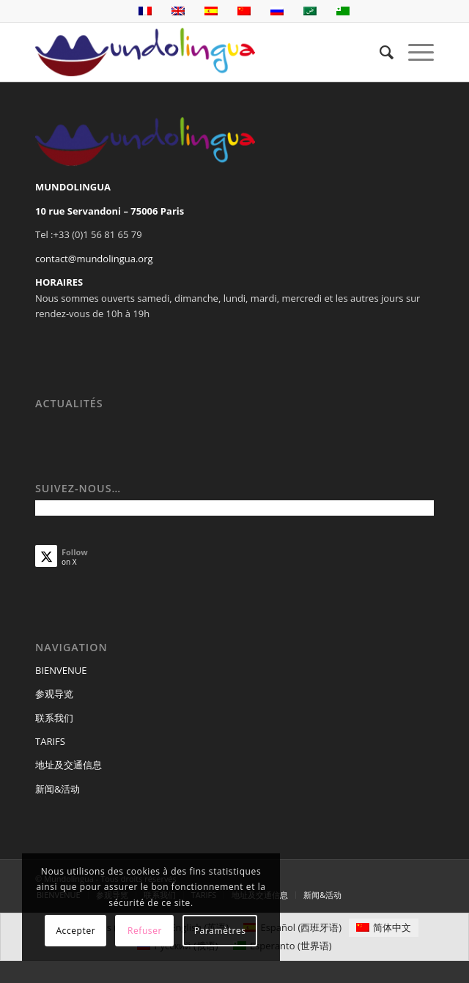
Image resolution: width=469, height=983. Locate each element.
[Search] (379, 52)
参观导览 (54, 693)
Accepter (75, 930)
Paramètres (220, 930)
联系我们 (54, 717)
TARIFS (50, 741)
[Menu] (414, 52)
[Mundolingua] (194, 52)
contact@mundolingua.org (94, 258)
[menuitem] (379, 52)
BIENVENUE (61, 670)
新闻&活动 (57, 788)
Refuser (145, 930)
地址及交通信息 (68, 764)
